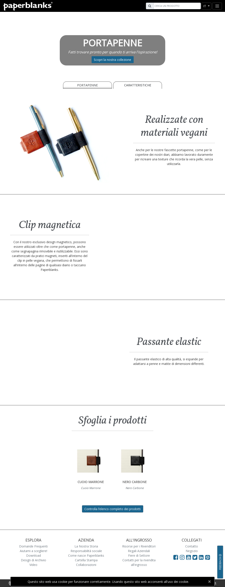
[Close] (209, 581)
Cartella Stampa (86, 560)
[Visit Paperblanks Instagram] (182, 557)
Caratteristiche (137, 85)
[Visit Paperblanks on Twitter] (195, 557)
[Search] (176, 6)
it (205, 6)
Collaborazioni (86, 565)
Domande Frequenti (33, 546)
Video (33, 565)
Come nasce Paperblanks (86, 555)
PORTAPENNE (87, 85)
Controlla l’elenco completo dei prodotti (112, 509)
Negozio (192, 551)
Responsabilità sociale (86, 551)
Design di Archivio (33, 560)
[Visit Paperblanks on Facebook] (175, 557)
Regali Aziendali (139, 551)
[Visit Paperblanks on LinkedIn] (202, 557)
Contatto (191, 546)
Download (33, 555)
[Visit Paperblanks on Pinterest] (207, 557)
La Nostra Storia (86, 546)
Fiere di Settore (139, 555)
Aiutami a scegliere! (33, 551)
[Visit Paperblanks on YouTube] (189, 557)
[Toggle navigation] (217, 6)
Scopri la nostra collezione (112, 60)
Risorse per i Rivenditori (139, 546)
